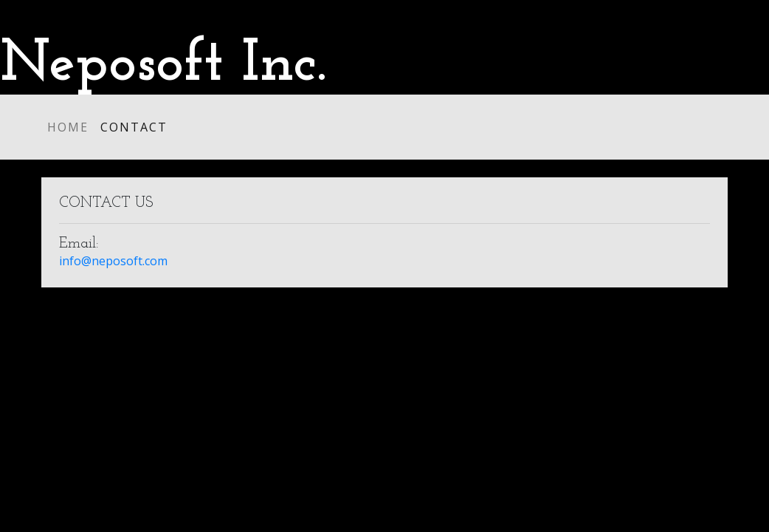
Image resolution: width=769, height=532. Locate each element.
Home (68, 127)
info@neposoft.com (113, 261)
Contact (134, 127)
